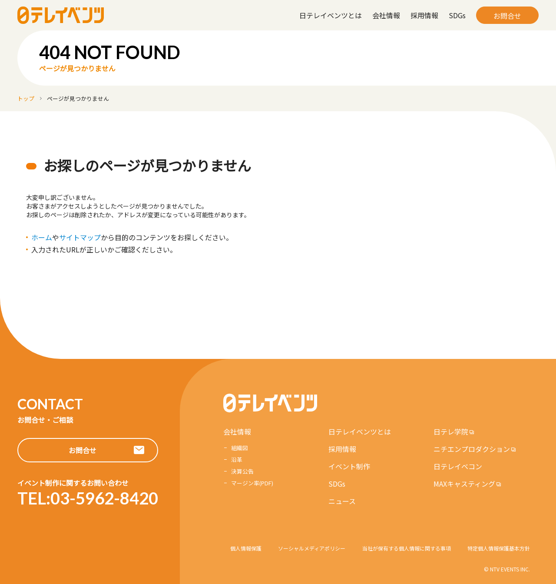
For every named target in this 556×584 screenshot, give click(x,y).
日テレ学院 (451, 431)
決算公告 (242, 471)
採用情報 (424, 15)
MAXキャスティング (464, 483)
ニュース (342, 501)
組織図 (239, 448)
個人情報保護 (245, 548)
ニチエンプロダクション (472, 449)
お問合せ (507, 15)
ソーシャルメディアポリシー (311, 548)
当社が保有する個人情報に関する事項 (406, 548)
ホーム (41, 237)
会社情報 (386, 15)
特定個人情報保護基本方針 (498, 548)
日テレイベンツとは (330, 15)
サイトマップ (80, 237)
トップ (25, 98)
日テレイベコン (458, 466)
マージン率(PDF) (252, 483)
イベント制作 (349, 466)
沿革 (236, 459)
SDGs (457, 15)
